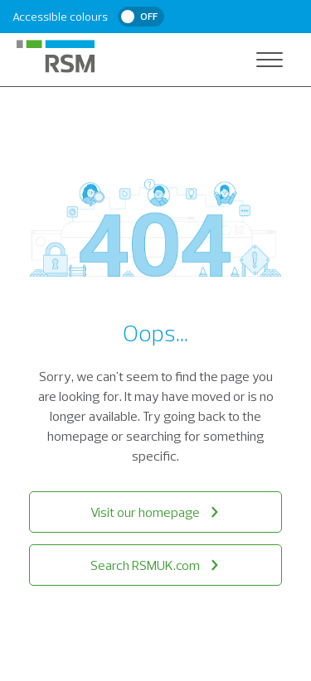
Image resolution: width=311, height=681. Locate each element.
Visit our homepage (155, 512)
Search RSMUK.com (155, 565)
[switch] (141, 17)
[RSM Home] (56, 56)
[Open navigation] (269, 60)
